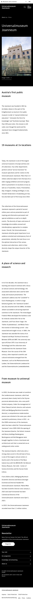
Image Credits (7, 78)
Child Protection (22, 594)
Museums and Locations (9, 1)
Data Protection (12, 594)
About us (4, 17)
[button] (25, 7)
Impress (4, 594)
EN (29, 1)
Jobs (19, 598)
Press (23, 598)
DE (26, 1)
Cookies (28, 598)
